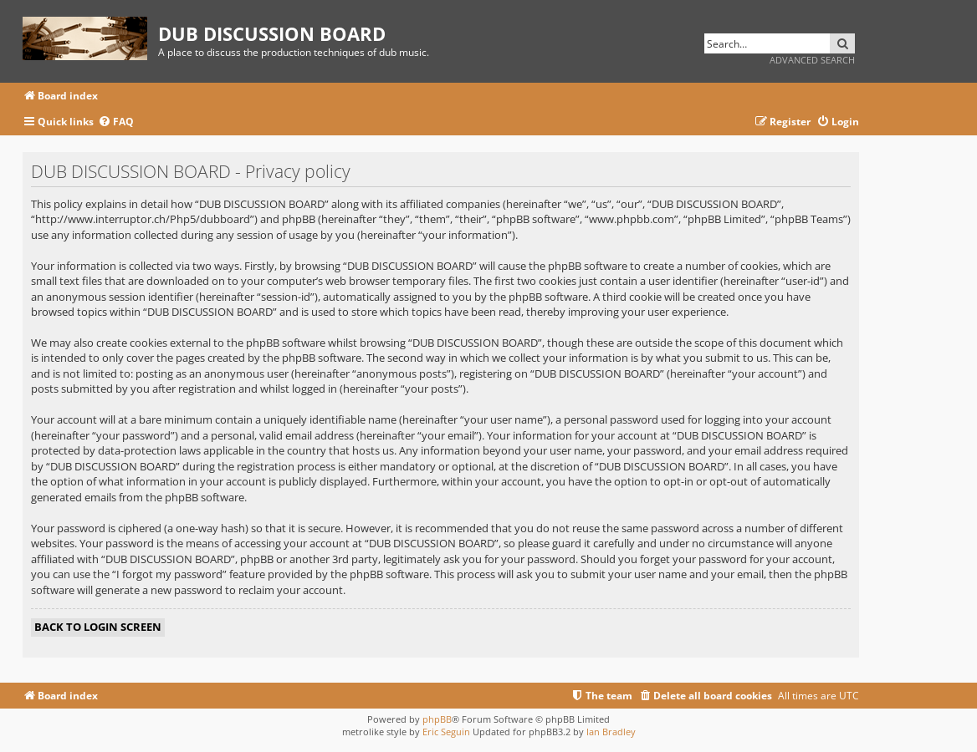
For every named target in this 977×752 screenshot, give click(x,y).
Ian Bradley (611, 731)
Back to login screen (97, 626)
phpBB (437, 719)
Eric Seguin (446, 731)
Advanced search (812, 59)
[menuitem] (116, 122)
